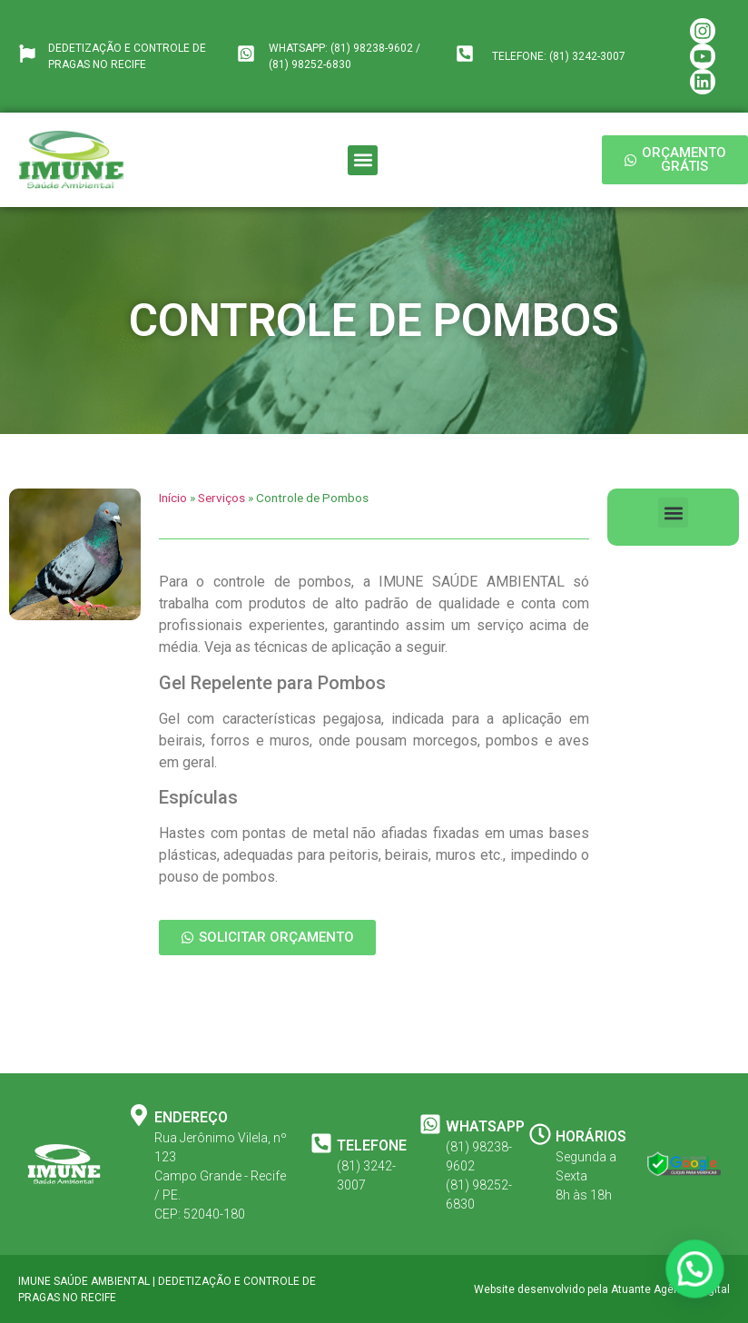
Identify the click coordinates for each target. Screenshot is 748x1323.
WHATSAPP (485, 1126)
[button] (363, 160)
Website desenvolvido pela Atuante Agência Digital (602, 1289)
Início (173, 497)
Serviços (221, 497)
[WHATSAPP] (430, 1124)
